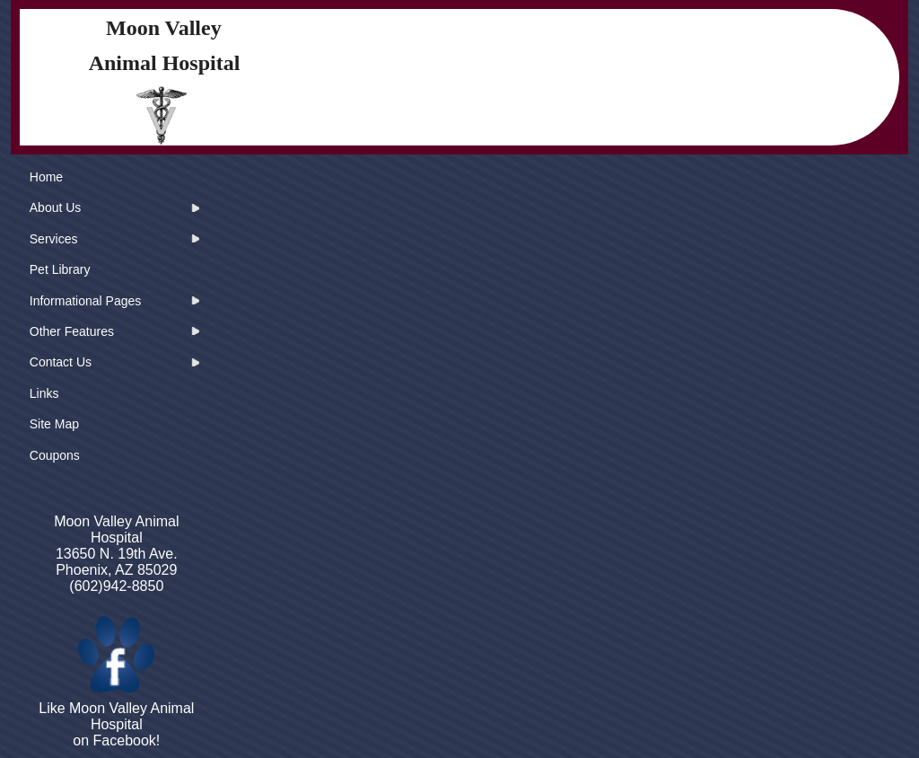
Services (54, 239)
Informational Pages (86, 301)
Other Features (72, 331)
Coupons (55, 455)
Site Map (54, 424)
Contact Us (61, 362)
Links (44, 393)
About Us (56, 207)
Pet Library (60, 269)
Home (46, 177)
